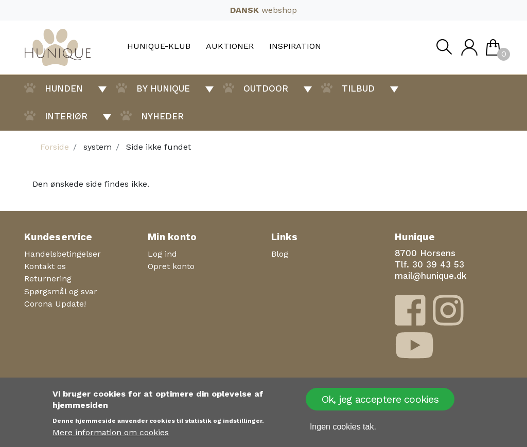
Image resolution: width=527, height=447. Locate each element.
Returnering (48, 278)
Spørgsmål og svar (60, 291)
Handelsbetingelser (62, 254)
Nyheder (162, 116)
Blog (279, 254)
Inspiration (295, 46)
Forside (54, 147)
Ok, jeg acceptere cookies (380, 399)
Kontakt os (45, 266)
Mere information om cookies (110, 432)
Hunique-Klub (158, 46)
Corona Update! (55, 304)
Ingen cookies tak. (343, 426)
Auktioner (230, 46)
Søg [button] (443, 50)
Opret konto (171, 266)
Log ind (162, 254)
